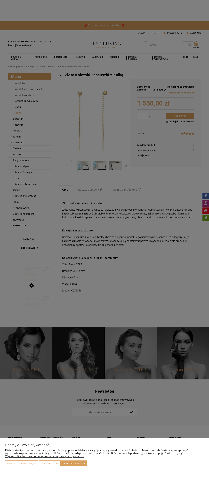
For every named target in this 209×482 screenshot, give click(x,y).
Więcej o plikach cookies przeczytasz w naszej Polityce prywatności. (44, 456)
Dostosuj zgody (49, 463)
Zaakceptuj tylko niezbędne (22, 463)
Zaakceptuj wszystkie (73, 463)
